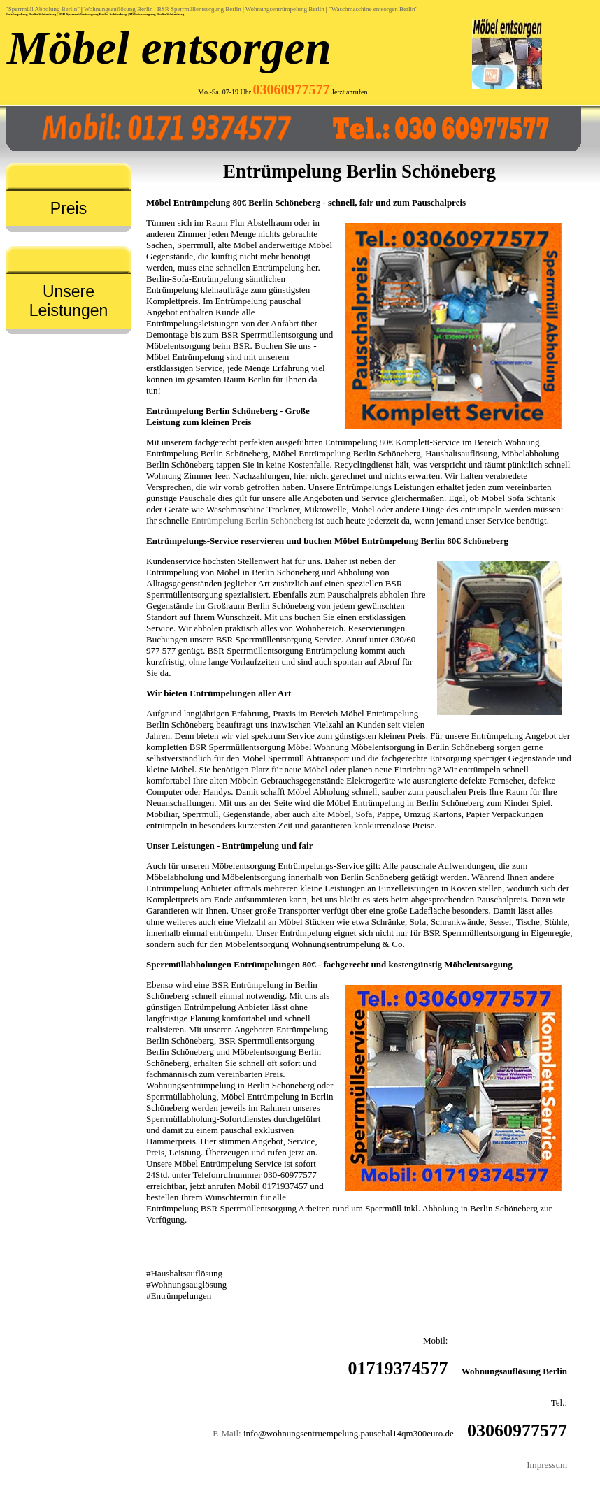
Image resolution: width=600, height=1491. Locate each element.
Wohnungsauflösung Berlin (118, 9)
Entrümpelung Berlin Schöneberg (252, 520)
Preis (68, 208)
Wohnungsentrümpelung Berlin (284, 9)
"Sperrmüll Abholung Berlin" (43, 9)
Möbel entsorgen (169, 47)
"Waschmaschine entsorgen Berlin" (373, 9)
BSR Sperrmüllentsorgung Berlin (199, 9)
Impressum (547, 1465)
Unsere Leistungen (68, 300)
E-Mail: (227, 1433)
